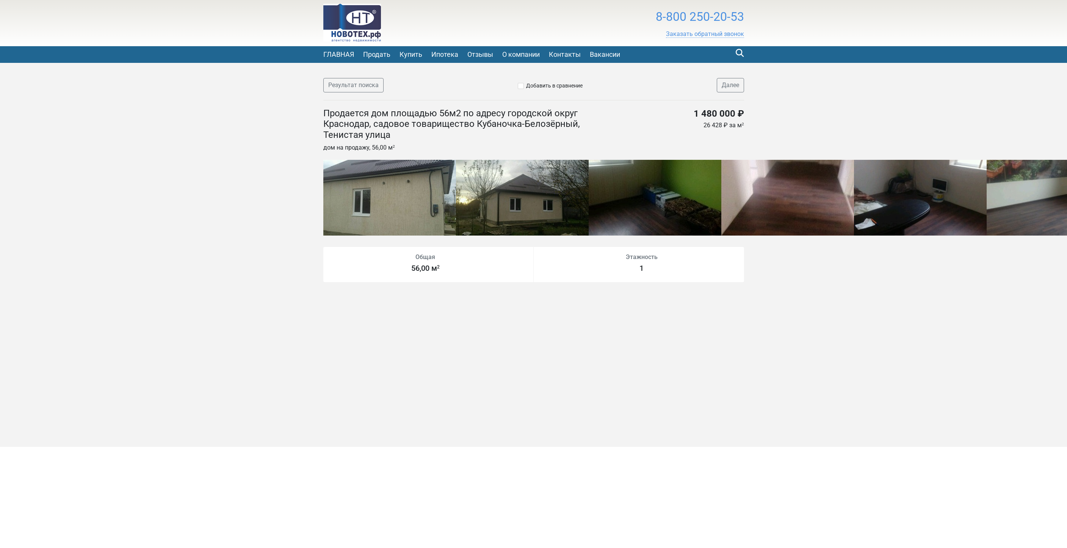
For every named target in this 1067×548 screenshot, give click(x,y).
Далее (730, 85)
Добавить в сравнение (554, 86)
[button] (705, 34)
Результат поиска (353, 85)
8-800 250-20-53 (700, 16)
